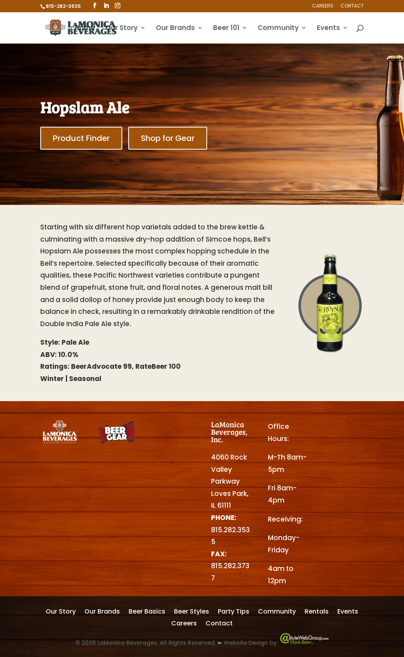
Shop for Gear (168, 138)
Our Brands (175, 28)
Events (328, 28)
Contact (352, 6)
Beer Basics (147, 612)
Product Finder (81, 138)
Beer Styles (191, 612)
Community (278, 28)
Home (85, 28)
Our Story (121, 28)
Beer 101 (226, 28)
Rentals (317, 612)
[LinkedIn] (106, 6)
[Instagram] (117, 6)
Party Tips (233, 612)
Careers (322, 6)
